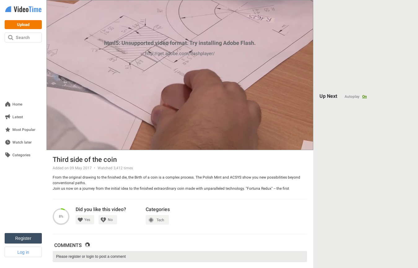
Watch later (22, 142)
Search (23, 37)
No (110, 220)
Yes (87, 220)
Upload (23, 24)
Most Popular (23, 130)
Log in (23, 252)
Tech (160, 220)
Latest (17, 117)
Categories (21, 155)
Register (23, 238)
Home (17, 104)
